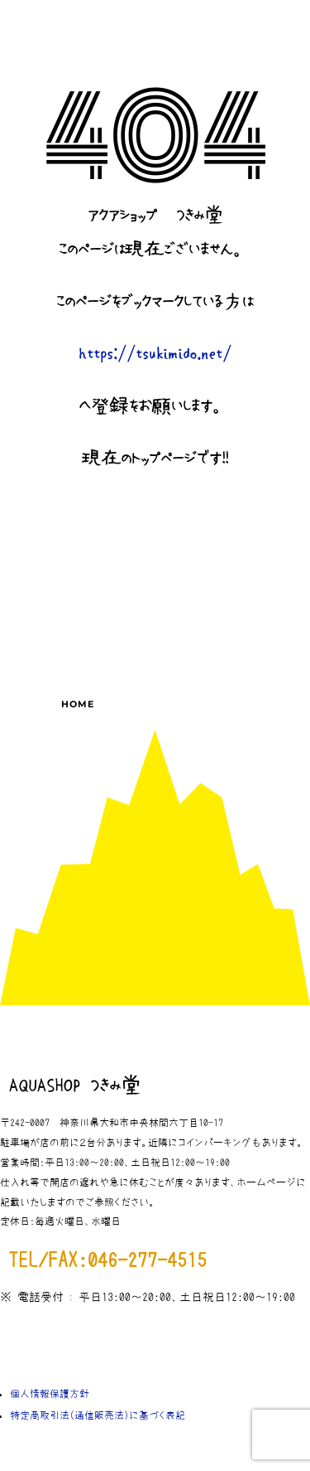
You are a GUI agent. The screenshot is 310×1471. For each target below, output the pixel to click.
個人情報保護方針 (49, 1394)
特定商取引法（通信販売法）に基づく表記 (97, 1415)
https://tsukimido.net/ (155, 354)
